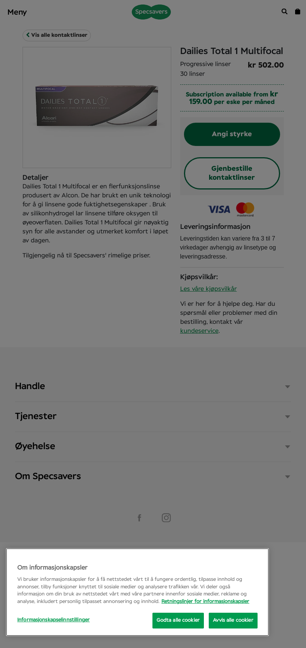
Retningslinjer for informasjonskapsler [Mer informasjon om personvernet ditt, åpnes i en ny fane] (205, 601)
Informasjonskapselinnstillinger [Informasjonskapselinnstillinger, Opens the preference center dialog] (53, 620)
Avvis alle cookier (233, 620)
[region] (137, 592)
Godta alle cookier (178, 620)
